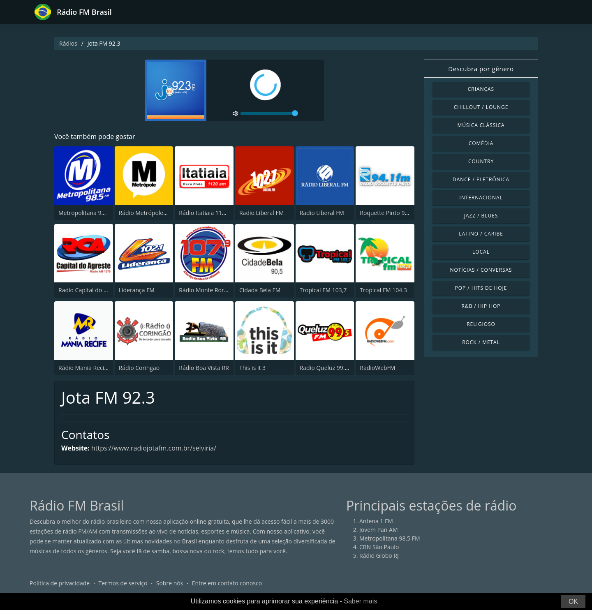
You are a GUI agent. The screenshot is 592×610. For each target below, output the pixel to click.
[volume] (269, 113)
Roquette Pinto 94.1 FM (391, 213)
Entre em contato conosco (227, 583)
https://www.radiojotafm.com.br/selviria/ (153, 448)
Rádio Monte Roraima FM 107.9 (221, 290)
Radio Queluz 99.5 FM (329, 368)
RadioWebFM (377, 368)
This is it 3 (252, 368)
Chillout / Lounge (481, 107)
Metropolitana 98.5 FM (88, 213)
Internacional (480, 197)
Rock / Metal (481, 342)
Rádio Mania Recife (83, 368)
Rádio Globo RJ (379, 555)
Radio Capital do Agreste (91, 290)
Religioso (481, 324)
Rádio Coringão (139, 368)
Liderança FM (137, 290)
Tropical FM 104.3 (383, 290)
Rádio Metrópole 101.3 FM (154, 213)
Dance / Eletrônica (481, 179)
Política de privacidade (60, 583)
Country (481, 161)
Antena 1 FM (376, 521)
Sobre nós (169, 583)
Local (481, 251)
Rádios (68, 43)
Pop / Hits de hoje (481, 287)
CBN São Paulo (379, 547)
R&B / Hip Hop (481, 306)
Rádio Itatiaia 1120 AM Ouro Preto (224, 213)
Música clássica (480, 125)
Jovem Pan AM (378, 530)
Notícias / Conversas (481, 269)
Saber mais (360, 601)
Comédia (481, 143)
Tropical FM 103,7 (323, 290)
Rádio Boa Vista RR (204, 368)
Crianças (481, 88)
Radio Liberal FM (261, 213)
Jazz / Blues (481, 215)
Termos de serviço (123, 583)
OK (573, 601)
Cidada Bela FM (259, 290)
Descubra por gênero (480, 69)
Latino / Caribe (481, 233)
